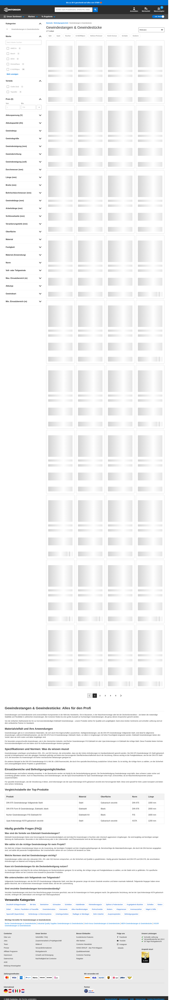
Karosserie (63, 909)
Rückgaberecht (41, 951)
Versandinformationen (44, 948)
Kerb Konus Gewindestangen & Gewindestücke (102, 923)
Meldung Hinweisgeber (12, 966)
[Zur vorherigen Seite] (89, 695)
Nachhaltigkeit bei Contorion (46, 959)
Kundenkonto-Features (84, 937)
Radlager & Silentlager (81, 914)
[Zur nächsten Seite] (121, 695)
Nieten (160, 904)
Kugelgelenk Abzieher (135, 904)
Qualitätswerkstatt (83, 951)
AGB (5, 962)
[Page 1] (95, 695)
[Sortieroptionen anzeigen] (162, 29)
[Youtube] (121, 941)
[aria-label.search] (95, 9)
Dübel (8, 909)
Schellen (150, 904)
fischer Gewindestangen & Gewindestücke (20, 923)
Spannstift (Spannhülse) (15, 914)
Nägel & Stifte (151, 909)
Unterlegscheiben (62, 914)
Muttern (109, 909)
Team (6, 944)
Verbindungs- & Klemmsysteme (39, 914)
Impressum (8, 955)
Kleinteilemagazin (95, 904)
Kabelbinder (80, 904)
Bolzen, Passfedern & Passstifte (27, 909)
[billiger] (91, 992)
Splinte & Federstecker (114, 904)
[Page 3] (105, 695)
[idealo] (86, 992)
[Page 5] (116, 695)
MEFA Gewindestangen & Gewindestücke (136, 923)
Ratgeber (79, 959)
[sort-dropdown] (151, 29)
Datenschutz (8, 959)
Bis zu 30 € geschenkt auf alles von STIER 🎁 (84, 3)
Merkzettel (146, 9)
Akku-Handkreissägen (79, 909)
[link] (23, 23)
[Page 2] (100, 695)
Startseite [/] (49, 23)
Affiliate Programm (11, 951)
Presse (6, 948)
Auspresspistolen (114, 914)
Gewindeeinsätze (49, 909)
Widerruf (39, 944)
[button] (134, 9)
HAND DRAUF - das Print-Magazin (89, 948)
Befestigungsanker (131, 914)
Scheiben (68, 904)
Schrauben (57, 904)
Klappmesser (121, 909)
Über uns (7, 937)
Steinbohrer (44, 904)
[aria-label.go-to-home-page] (12, 11)
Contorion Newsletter (84, 944)
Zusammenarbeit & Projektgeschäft (49, 941)
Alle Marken (80, 941)
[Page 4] (110, 695)
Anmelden (134, 9)
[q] (74, 9)
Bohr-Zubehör (98, 914)
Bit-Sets (33, 904)
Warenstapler (159, 9)
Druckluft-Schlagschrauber (16, 904)
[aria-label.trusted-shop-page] (145, 957)
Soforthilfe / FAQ (42, 937)
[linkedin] (120, 948)
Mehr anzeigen (12, 74)
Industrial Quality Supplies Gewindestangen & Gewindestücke (60, 923)
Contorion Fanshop (83, 955)
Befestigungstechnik (61, 23)
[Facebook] (122, 937)
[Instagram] (122, 944)
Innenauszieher (136, 909)
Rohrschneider (97, 909)
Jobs (5, 941)
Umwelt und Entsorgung (44, 955)
